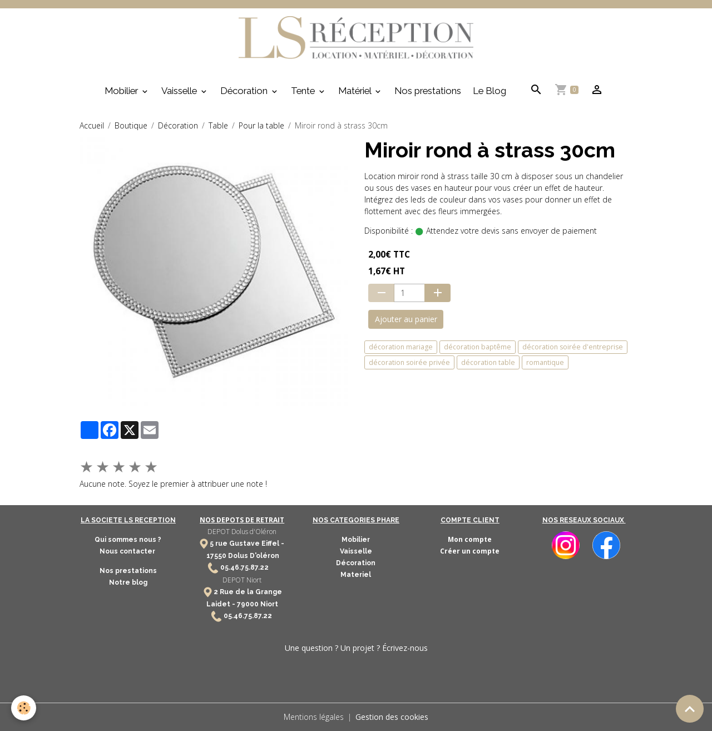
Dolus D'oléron (252, 556)
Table (218, 125)
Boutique (131, 125)
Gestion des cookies (391, 717)
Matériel (355, 90)
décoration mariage (401, 347)
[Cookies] (23, 707)
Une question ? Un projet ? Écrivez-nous (356, 648)
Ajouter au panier (406, 319)
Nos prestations (427, 90)
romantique (545, 362)
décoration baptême (477, 347)
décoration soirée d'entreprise (572, 347)
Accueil (92, 125)
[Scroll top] (690, 709)
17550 (216, 556)
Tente (304, 90)
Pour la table (261, 125)
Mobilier (122, 90)
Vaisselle (180, 90)
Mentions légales (314, 717)
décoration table (488, 362)
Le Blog (489, 90)
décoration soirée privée (409, 362)
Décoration (245, 90)
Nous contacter (128, 551)
